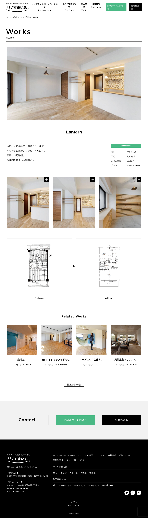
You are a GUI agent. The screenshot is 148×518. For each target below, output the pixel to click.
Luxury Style (93, 485)
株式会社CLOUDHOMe (26, 467)
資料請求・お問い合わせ (119, 455)
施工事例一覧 (74, 385)
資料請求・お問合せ (115, 7)
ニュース (100, 455)
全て (55, 472)
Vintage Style (65, 485)
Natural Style (79, 485)
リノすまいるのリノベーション (45, 7)
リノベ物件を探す (69, 7)
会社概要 (96, 6)
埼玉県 (84, 472)
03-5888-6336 (17, 491)
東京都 (64, 472)
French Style (107, 485)
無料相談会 (135, 7)
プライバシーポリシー (77, 460)
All (54, 485)
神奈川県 (74, 472)
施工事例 (84, 7)
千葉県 (92, 472)
